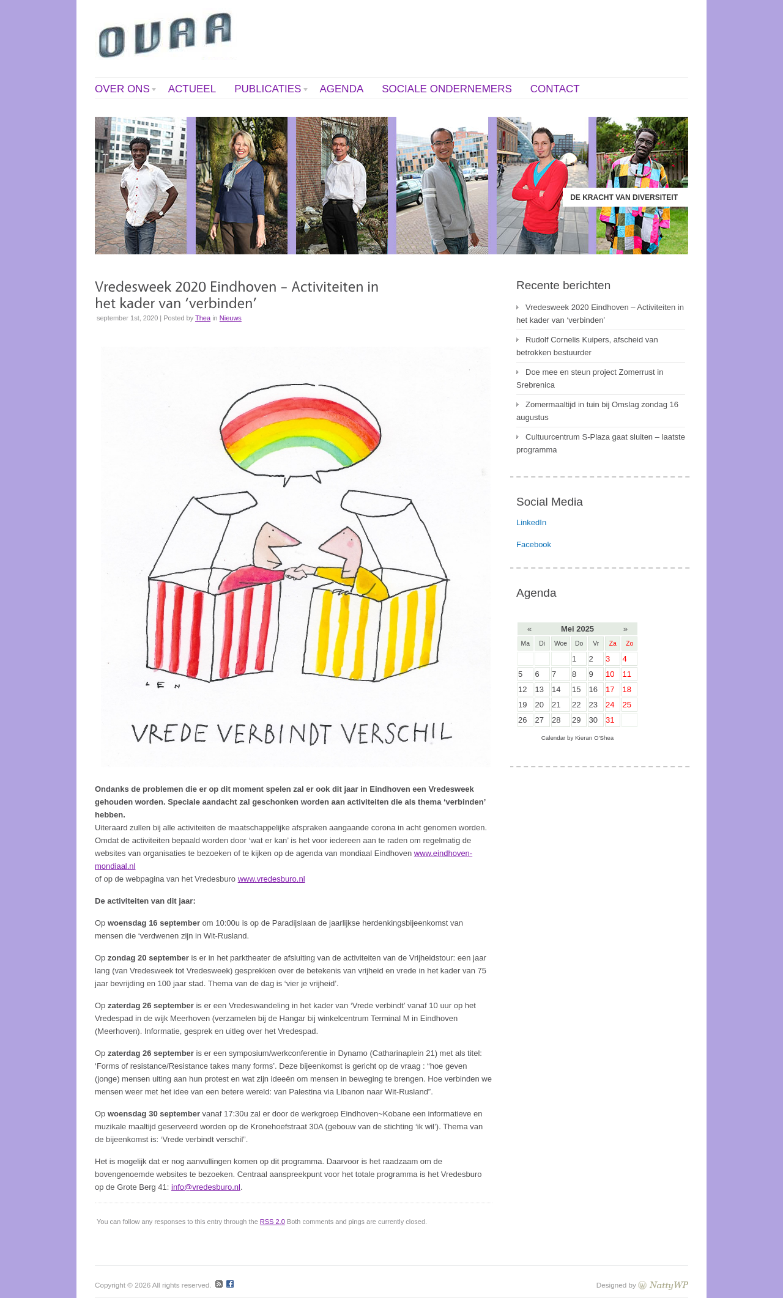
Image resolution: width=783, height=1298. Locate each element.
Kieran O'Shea (594, 737)
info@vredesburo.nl (205, 1187)
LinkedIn (531, 522)
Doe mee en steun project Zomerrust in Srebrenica (589, 378)
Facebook (533, 544)
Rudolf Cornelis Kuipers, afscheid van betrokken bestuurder (587, 346)
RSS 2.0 (272, 1221)
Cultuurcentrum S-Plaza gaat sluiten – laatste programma (600, 443)
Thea (202, 318)
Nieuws (231, 318)
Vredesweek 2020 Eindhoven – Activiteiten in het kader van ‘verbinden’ (600, 314)
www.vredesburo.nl (271, 878)
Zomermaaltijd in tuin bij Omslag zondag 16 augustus (597, 411)
